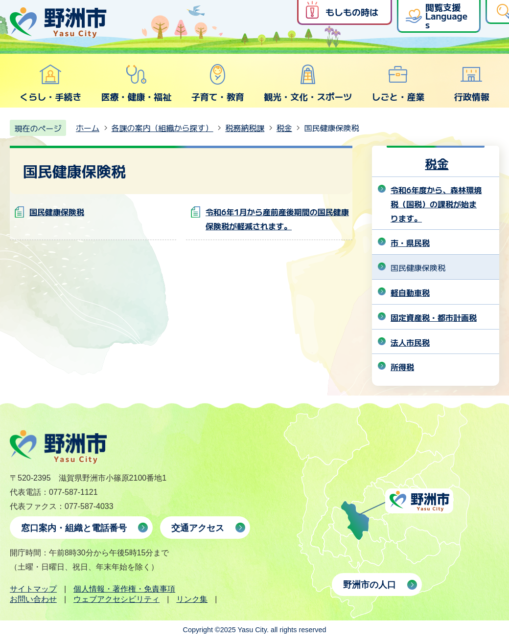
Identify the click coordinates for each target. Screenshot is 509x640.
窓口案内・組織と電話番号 (74, 528)
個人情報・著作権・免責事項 (124, 589)
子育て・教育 (217, 83)
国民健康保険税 (56, 212)
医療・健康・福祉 (136, 83)
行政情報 (471, 83)
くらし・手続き (50, 83)
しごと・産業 (397, 83)
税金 (284, 127)
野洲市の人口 (369, 585)
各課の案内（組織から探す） (162, 127)
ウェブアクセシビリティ (116, 599)
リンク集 (192, 599)
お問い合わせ (33, 599)
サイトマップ (33, 589)
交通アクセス (197, 528)
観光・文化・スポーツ (308, 83)
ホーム (87, 127)
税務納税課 (244, 127)
